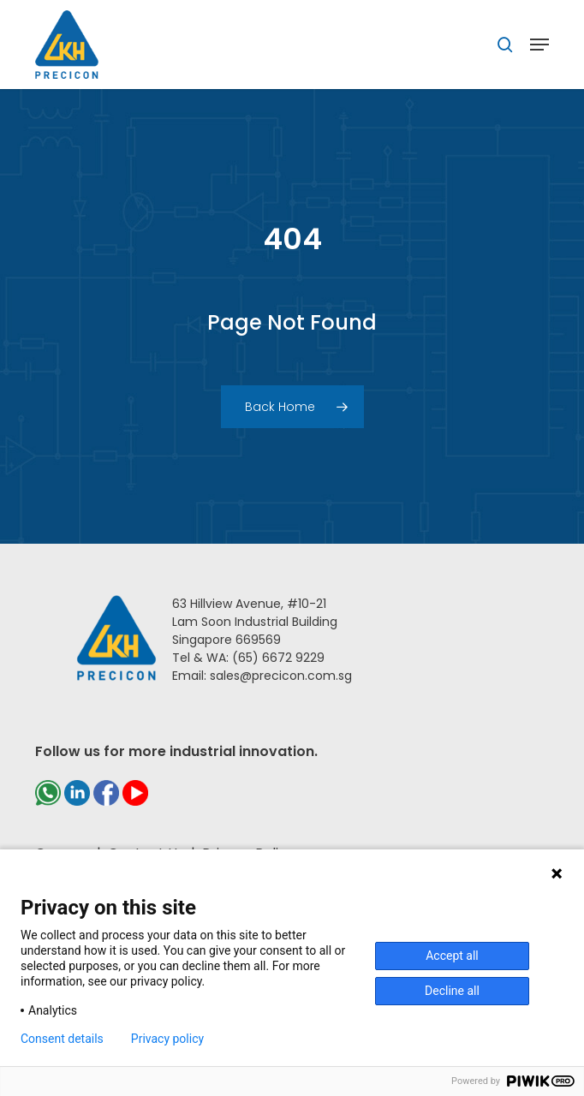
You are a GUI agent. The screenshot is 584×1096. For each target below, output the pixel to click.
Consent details (62, 1038)
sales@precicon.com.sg (281, 675)
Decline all (452, 991)
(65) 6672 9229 (278, 657)
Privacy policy (167, 1038)
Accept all (452, 955)
